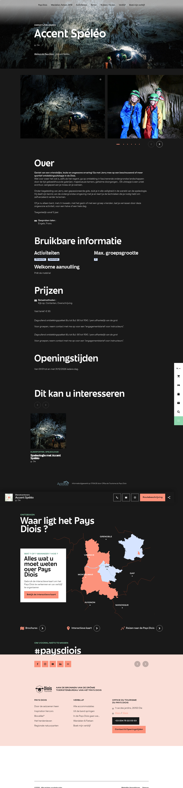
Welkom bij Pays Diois (44, 54)
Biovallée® (39, 716)
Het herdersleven (43, 721)
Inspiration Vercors (43, 711)
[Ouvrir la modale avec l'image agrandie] (62, 106)
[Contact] (178, 403)
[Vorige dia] (151, 144)
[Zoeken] (178, 411)
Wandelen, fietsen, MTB (61, 5)
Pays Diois (42, 5)
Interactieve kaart (79, 628)
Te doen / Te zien (108, 5)
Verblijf (122, 5)
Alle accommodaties (83, 707)
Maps (118, 713)
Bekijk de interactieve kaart (41, 595)
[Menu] (178, 420)
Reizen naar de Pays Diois (137, 628)
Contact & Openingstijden (129, 729)
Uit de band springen (84, 711)
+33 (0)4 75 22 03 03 (126, 721)
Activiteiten (81, 5)
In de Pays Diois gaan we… (86, 716)
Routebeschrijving (153, 497)
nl (177, 368)
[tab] (118, 144)
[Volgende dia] (159, 144)
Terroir (94, 5)
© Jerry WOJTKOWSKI (100, 79)
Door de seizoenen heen (46, 707)
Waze (125, 713)
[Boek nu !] (178, 376)
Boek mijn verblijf (137, 5)
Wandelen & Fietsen (83, 721)
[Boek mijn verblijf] (178, 385)
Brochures (28, 628)
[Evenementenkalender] (178, 394)
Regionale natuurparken (46, 726)
